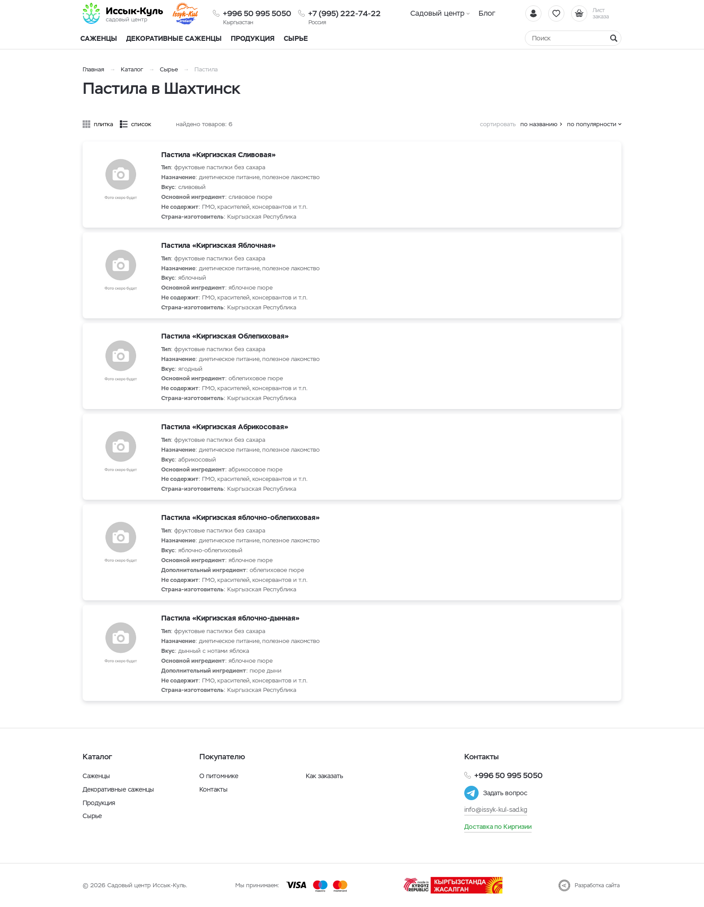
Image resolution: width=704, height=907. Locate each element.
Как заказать (324, 776)
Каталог (132, 69)
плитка (103, 124)
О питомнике (218, 776)
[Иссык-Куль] (123, 13)
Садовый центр (437, 13)
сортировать (498, 124)
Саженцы (96, 776)
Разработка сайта (597, 885)
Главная (93, 69)
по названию (539, 124)
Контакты (213, 789)
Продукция (253, 38)
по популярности (591, 124)
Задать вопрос (505, 793)
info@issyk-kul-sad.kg (495, 810)
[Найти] (613, 38)
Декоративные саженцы (174, 38)
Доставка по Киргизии (498, 827)
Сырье (169, 69)
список (141, 124)
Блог (487, 13)
